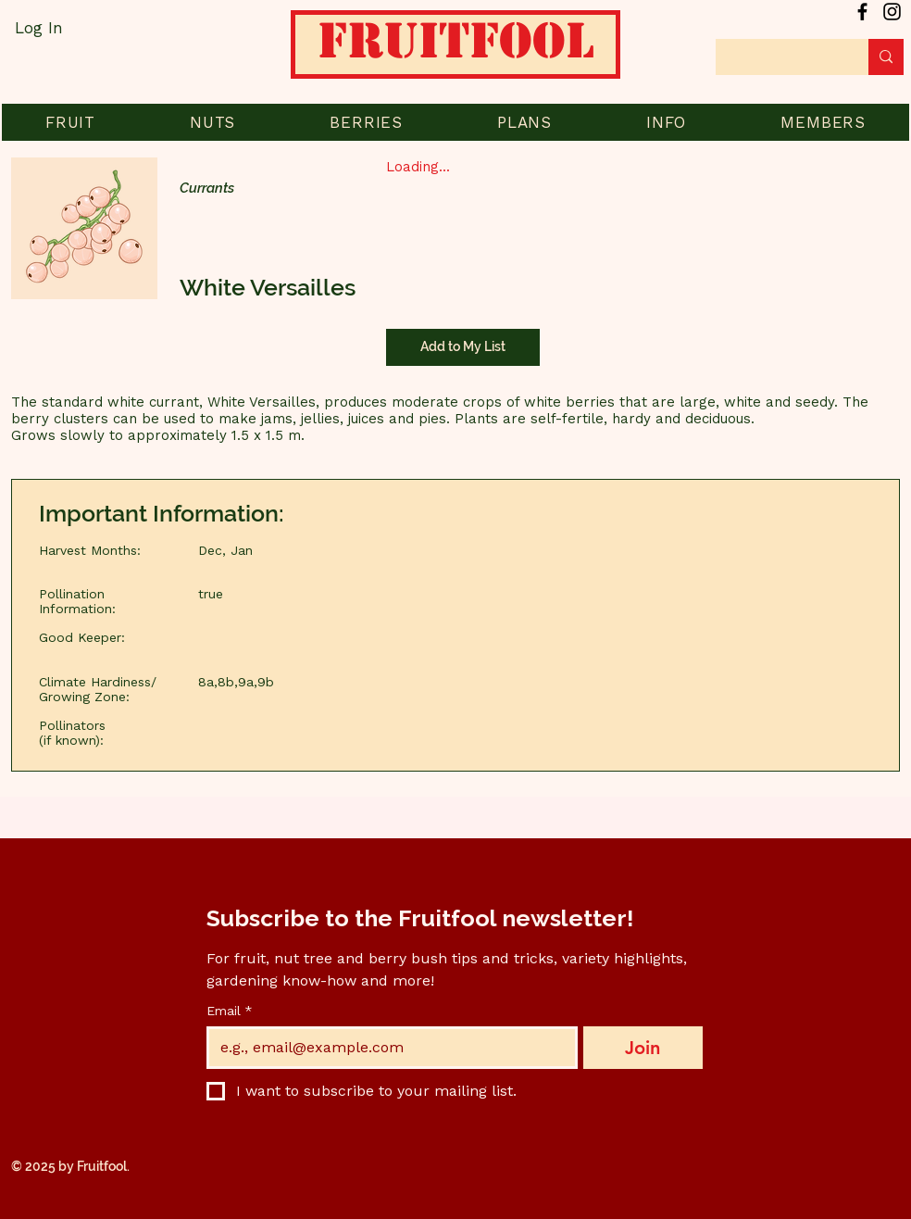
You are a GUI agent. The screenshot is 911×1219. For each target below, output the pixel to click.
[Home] (455, 51)
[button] (70, 122)
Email (229, 1011)
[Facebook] (862, 11)
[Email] (386, 1047)
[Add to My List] (463, 347)
